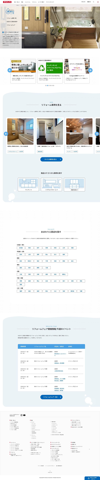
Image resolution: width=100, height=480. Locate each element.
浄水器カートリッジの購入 (56, 446)
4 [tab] (50, 85)
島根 (29, 281)
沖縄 (81, 291)
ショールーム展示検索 (15, 448)
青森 (29, 248)
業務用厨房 (34, 432)
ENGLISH (83, 1)
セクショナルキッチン (36, 429)
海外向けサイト (75, 448)
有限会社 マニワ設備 (59, 378)
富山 (46, 254)
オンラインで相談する (15, 445)
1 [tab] (45, 85)
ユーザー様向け (41, 2)
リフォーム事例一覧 (11, 18)
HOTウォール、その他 (56, 432)
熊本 (46, 291)
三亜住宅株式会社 (58, 371)
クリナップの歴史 (55, 453)
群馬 (64, 261)
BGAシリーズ (54, 431)
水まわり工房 (16, 455)
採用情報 (73, 442)
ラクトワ (54, 429)
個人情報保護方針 (59, 465)
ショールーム (27, 2)
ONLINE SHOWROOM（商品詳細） (58, 434)
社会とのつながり (55, 457)
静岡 (38, 268)
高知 (72, 281)
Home (17, 5)
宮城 (46, 248)
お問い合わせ (36, 452)
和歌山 (64, 274)
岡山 (38, 281)
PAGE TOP (50, 472)
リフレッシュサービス (56, 442)
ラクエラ (33, 426)
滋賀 (46, 274)
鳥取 (21, 281)
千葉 (46, 261)
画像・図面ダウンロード (76, 425)
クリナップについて (50, 2)
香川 (64, 281)
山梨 (29, 254)
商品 (32, 420)
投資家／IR (74, 444)
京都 (29, 274)
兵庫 (38, 274)
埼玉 (38, 261)
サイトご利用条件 (41, 465)
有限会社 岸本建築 (59, 363)
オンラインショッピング (56, 444)
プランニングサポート (76, 420)
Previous (10, 70)
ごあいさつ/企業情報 (55, 450)
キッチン (32, 422)
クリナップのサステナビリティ (57, 454)
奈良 (55, 274)
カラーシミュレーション (76, 423)
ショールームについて (15, 447)
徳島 (81, 281)
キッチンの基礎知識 (14, 422)
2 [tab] (47, 85)
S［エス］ (54, 426)
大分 (55, 291)
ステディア (34, 425)
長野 (38, 254)
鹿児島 (72, 291)
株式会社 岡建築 (58, 380)
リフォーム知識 (13, 429)
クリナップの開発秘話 (15, 428)
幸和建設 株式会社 (59, 388)
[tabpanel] (23, 71)
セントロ (33, 423)
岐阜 (29, 268)
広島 (46, 281)
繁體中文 (89, 1)
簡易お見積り (76, 422)
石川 (55, 254)
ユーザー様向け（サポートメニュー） (38, 442)
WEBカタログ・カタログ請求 (77, 427)
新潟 (21, 254)
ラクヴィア (34, 438)
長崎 (38, 291)
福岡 (21, 291)
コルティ (33, 428)
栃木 (72, 261)
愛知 (21, 268)
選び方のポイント (14, 423)
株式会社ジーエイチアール (60, 354)
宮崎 (64, 291)
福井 (64, 254)
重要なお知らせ (34, 450)
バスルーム (33, 435)
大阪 (21, 274)
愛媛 (21, 284)
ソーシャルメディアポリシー (50, 465)
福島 (72, 248)
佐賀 (29, 291)
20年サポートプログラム (35, 454)
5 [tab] (52, 85)
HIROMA (33, 431)
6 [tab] (53, 85)
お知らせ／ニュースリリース (77, 446)
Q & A (35, 445)
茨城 (55, 261)
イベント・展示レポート (56, 460)
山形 (64, 248)
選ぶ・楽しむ (17, 2)
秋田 (55, 248)
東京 (21, 261)
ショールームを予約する (15, 444)
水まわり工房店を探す (12, 21)
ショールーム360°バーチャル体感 (17, 450)
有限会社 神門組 (58, 390)
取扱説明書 (33, 448)
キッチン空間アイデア (15, 426)
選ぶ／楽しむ (13, 420)
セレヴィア (34, 436)
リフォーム (34, 2)
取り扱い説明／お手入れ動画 (36, 447)
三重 (46, 268)
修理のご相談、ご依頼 (35, 444)
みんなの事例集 (13, 425)
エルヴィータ (54, 425)
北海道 (21, 248)
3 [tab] (48, 85)
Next (90, 70)
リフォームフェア (11, 25)
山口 (55, 281)
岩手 (38, 248)
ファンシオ (54, 428)
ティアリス (54, 423)
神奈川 (29, 261)
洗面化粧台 (54, 421)
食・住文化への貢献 (55, 456)
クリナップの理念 (55, 451)
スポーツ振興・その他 (56, 459)
